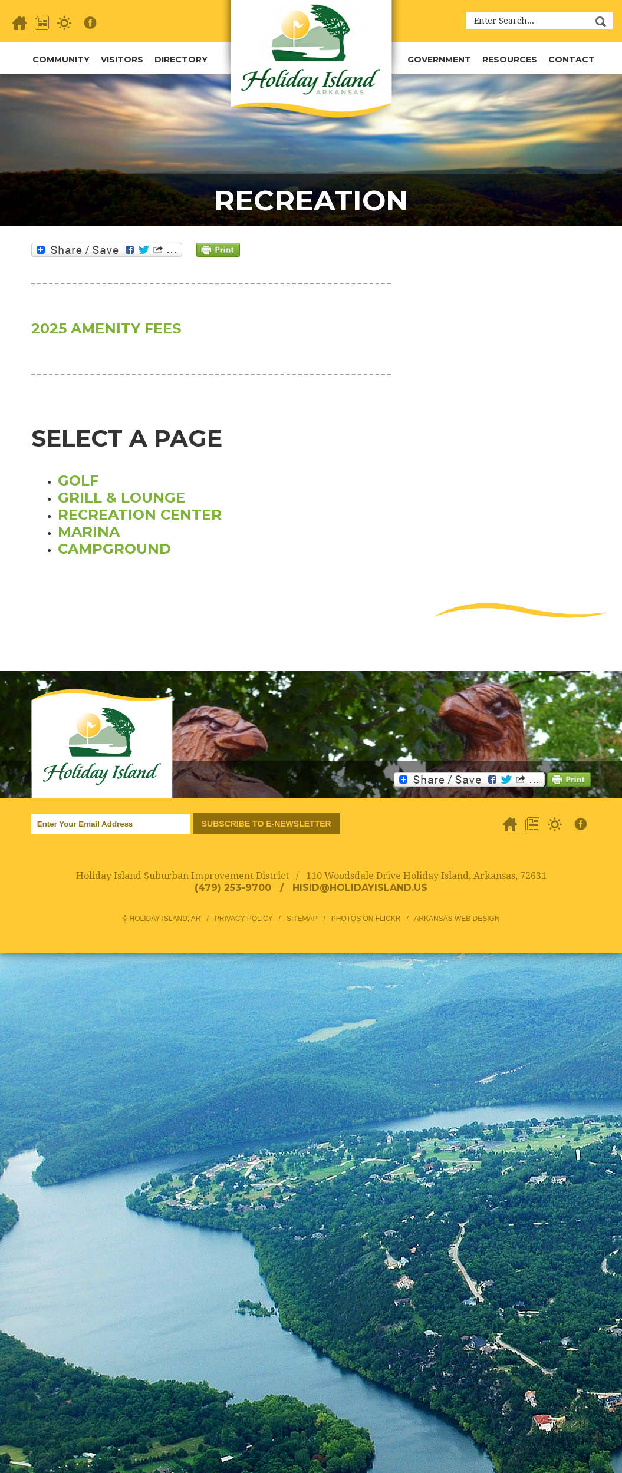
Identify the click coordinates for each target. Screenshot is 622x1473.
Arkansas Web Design (456, 918)
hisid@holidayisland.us (359, 887)
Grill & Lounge (121, 497)
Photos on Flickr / (372, 918)
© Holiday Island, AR (161, 918)
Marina (89, 531)
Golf (78, 480)
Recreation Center (140, 514)
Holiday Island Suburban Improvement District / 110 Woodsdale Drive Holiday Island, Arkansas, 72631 (311, 875)
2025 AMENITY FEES (106, 328)
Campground (114, 548)
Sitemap (302, 918)
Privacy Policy (244, 918)
